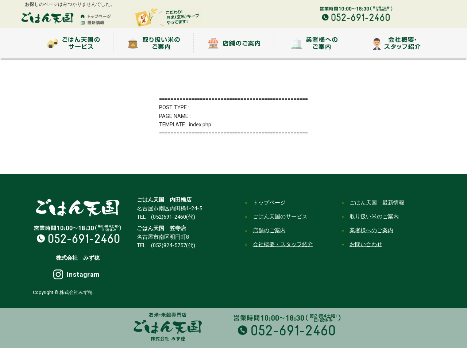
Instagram (83, 274)
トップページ (269, 202)
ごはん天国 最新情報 (377, 202)
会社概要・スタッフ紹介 (283, 244)
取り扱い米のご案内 (374, 216)
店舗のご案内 (269, 230)
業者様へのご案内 (371, 230)
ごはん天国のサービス (280, 216)
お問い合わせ (366, 244)
